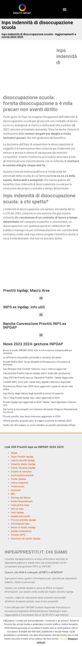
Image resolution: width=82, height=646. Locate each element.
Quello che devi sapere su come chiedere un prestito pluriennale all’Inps (39, 425)
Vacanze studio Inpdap (23, 464)
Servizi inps (17, 508)
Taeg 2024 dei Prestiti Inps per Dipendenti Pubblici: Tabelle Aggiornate (38, 377)
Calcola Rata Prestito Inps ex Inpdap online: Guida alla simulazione (36, 373)
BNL (13, 493)
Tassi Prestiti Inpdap (22, 456)
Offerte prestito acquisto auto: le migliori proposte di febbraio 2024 (37, 420)
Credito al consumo (21, 471)
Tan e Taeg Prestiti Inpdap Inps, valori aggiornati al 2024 (31, 397)
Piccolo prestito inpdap (23, 520)
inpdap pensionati (20, 516)
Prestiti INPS (18, 534)
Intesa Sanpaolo (19, 482)
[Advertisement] (29, 70)
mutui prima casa (20, 505)
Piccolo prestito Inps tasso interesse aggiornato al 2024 (31, 416)
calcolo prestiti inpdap (23, 460)
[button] (65, 9)
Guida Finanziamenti (21, 501)
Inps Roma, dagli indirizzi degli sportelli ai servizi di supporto (33, 393)
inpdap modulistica (21, 531)
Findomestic (17, 486)
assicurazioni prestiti (22, 475)
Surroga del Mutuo (21, 497)
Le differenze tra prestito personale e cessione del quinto (32, 357)
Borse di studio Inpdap (23, 527)
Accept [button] (63, 638)
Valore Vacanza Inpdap (23, 467)
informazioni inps (20, 523)
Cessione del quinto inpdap (25, 538)
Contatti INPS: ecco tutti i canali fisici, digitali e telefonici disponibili (36, 382)
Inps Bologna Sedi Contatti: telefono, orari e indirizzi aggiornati (34, 369)
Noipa (14, 453)
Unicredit (15, 490)
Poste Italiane (18, 479)
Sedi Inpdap (17, 512)
